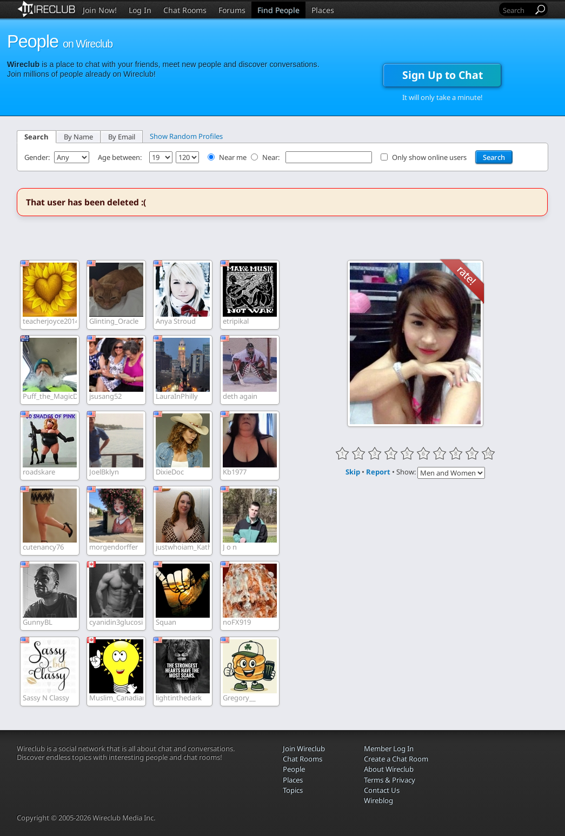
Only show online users (429, 157)
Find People (278, 10)
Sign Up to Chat (442, 75)
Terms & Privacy (389, 779)
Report (378, 472)
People (294, 769)
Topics (293, 790)
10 (488, 453)
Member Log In (389, 748)
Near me (233, 157)
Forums (231, 10)
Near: (271, 157)
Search (36, 137)
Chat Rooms (185, 10)
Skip (352, 472)
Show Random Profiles (186, 136)
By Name (78, 137)
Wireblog (378, 800)
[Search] (516, 10)
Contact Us (382, 790)
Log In (140, 10)
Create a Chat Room (396, 758)
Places (322, 10)
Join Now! (100, 10)
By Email (121, 137)
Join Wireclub (304, 748)
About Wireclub (389, 769)
